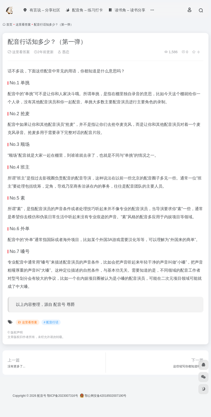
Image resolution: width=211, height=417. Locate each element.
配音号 (41, 396)
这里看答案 (23, 24)
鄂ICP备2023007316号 (62, 396)
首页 (9, 24)
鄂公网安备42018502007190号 (103, 396)
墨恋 (63, 52)
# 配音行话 (51, 322)
